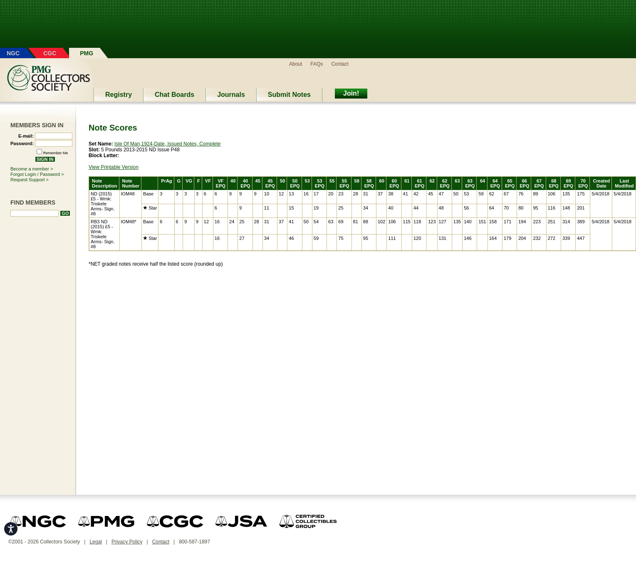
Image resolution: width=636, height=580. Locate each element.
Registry (118, 94)
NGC (13, 53)
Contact (339, 64)
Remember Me (55, 153)
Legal (95, 542)
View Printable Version (114, 167)
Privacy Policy (127, 542)
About (295, 64)
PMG (86, 53)
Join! (351, 93)
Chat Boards (174, 94)
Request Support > (29, 179)
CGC (49, 53)
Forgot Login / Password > (37, 174)
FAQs (316, 64)
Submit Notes (289, 94)
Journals (231, 94)
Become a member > (31, 168)
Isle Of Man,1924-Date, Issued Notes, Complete (167, 144)
